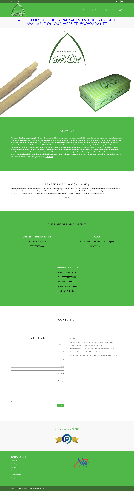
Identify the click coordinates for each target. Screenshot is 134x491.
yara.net (49, 156)
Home (13, 1)
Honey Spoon (15, 478)
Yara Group (14, 460)
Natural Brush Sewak (17, 471)
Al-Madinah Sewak (16, 474)
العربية (120, 10)
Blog (19, 1)
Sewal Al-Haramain (15, 488)
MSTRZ (42, 488)
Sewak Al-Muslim (16, 467)
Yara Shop (14, 464)
